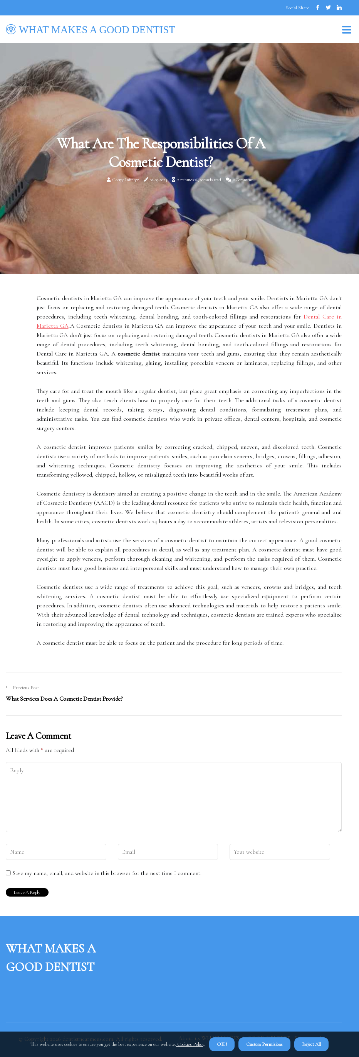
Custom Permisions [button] (264, 1044)
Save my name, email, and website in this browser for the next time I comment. (107, 873)
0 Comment (242, 179)
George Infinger (125, 179)
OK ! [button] (222, 1044)
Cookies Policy (190, 1044)
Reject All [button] (311, 1044)
